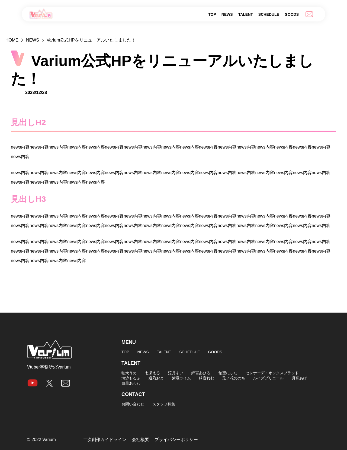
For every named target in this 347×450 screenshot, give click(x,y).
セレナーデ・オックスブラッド (272, 373)
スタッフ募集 (163, 404)
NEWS (227, 14)
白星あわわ (130, 383)
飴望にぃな (228, 373)
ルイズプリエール (268, 378)
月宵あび (299, 378)
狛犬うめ (129, 373)
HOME (11, 40)
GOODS (292, 14)
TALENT (245, 14)
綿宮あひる (200, 373)
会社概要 (140, 440)
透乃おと (156, 378)
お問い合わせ (132, 404)
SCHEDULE (268, 14)
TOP (212, 14)
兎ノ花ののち (233, 378)
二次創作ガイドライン (104, 440)
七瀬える (152, 373)
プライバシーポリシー (176, 440)
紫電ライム (181, 378)
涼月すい (175, 373)
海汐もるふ (130, 378)
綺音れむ (206, 378)
